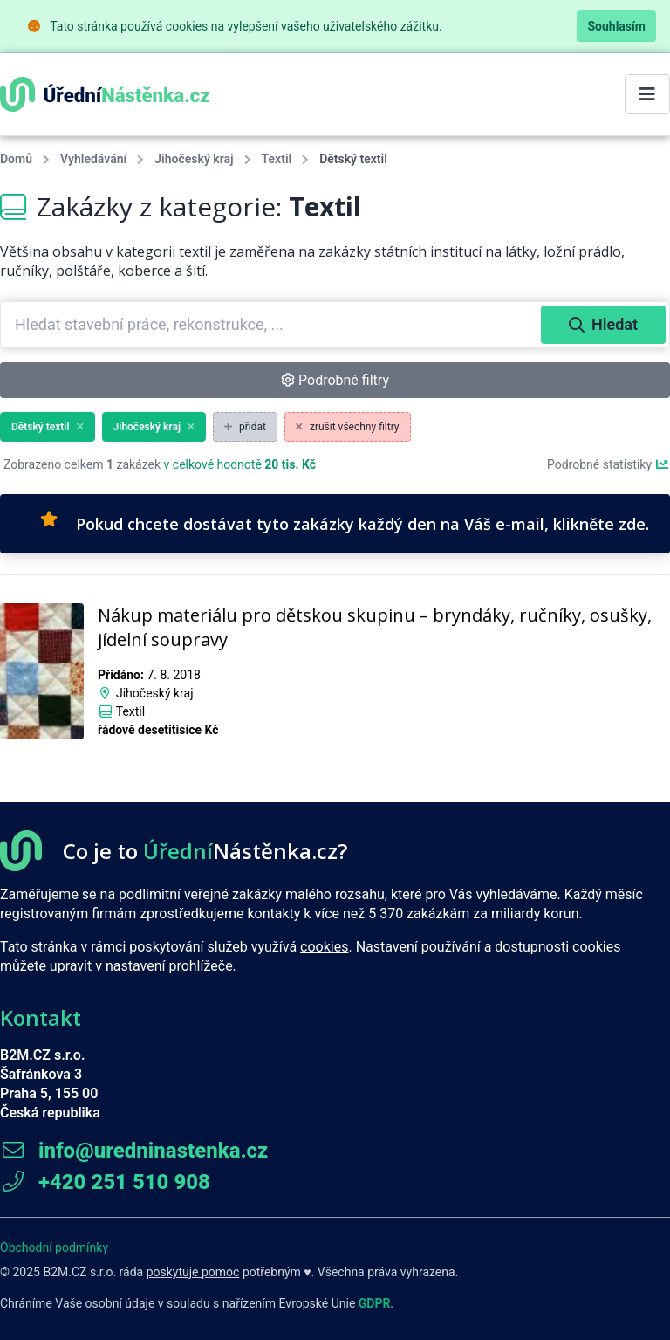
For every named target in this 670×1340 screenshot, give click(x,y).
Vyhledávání (93, 159)
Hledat (603, 324)
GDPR (375, 1303)
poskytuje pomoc (193, 1272)
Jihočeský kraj (193, 159)
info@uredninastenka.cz (134, 1150)
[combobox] (272, 325)
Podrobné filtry (335, 380)
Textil (277, 159)
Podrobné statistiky (608, 464)
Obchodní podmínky (54, 1247)
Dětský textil (47, 427)
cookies (324, 946)
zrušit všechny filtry (348, 427)
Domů (16, 159)
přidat (245, 427)
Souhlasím (616, 26)
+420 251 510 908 (105, 1182)
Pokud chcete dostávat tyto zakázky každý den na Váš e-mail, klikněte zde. (345, 522)
